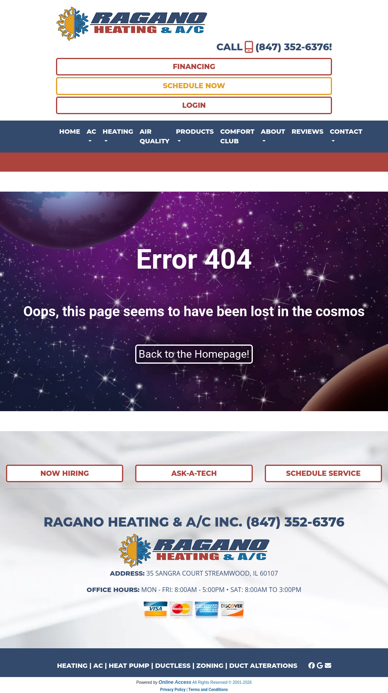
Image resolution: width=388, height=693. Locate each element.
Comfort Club (237, 136)
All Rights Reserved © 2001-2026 (222, 682)
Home (69, 131)
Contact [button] (346, 131)
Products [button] (195, 131)
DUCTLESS (173, 665)
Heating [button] (118, 131)
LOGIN (194, 105)
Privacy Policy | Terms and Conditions (194, 689)
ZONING (210, 665)
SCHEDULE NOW (194, 85)
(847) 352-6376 (292, 47)
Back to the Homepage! (194, 354)
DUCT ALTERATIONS (263, 665)
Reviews (308, 131)
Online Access (174, 682)
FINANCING (194, 66)
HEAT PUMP (129, 665)
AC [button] (91, 131)
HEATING (72, 665)
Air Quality (155, 136)
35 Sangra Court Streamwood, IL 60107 (212, 573)
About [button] (273, 131)
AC (98, 665)
